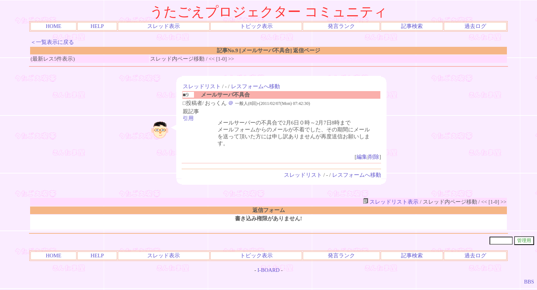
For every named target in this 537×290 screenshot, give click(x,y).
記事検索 (412, 26)
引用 (188, 118)
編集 (361, 157)
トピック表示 (256, 26)
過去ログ (475, 26)
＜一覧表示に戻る (52, 42)
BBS (529, 282)
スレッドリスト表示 (391, 202)
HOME (53, 26)
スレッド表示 (163, 26)
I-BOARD (268, 270)
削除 (373, 157)
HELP (97, 26)
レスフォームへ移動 (255, 86)
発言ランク (341, 26)
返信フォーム (268, 210)
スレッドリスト (202, 86)
